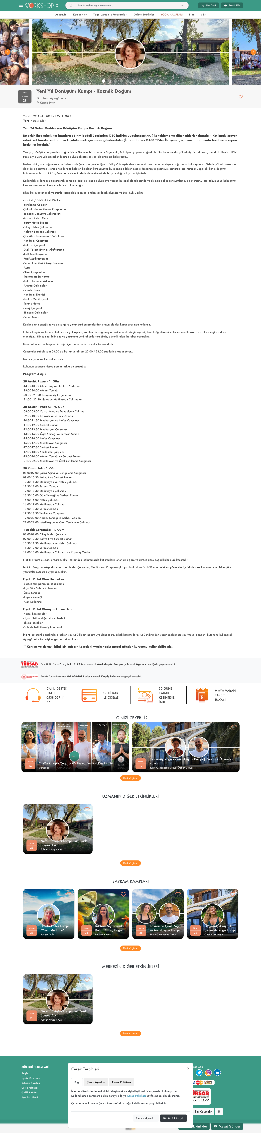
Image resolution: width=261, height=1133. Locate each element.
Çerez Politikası (136, 1095)
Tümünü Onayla (173, 1118)
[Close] (188, 1068)
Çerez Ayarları (146, 1118)
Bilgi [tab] (77, 1082)
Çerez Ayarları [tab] (96, 1082)
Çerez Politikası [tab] (121, 1082)
